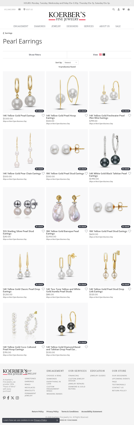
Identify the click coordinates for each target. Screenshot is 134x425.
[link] (9, 9)
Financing (73, 376)
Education (97, 370)
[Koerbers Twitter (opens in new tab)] (12, 398)
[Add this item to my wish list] (42, 115)
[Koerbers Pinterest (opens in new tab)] (4, 398)
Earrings (8, 33)
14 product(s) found (66, 67)
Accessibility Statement (91, 411)
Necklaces (30, 387)
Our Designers (119, 376)
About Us (104, 26)
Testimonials (119, 385)
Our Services (77, 370)
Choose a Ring (54, 376)
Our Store (119, 370)
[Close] (130, 3)
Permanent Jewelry (30, 394)
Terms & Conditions (70, 411)
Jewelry (56, 26)
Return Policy (119, 391)
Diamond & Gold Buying (76, 388)
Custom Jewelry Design (76, 380)
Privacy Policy (52, 411)
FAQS (114, 382)
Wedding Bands (55, 394)
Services (89, 26)
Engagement (21, 26)
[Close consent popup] (57, 420)
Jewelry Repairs (76, 384)
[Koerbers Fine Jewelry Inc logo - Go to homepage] (67, 17)
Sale (118, 26)
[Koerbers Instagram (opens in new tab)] (17, 398)
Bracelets (30, 390)
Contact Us (118, 387)
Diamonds (39, 26)
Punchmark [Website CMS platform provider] (72, 420)
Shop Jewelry (30, 372)
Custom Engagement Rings (53, 389)
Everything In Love (54, 383)
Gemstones (30, 379)
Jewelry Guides (98, 376)
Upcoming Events (121, 379)
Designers (72, 26)
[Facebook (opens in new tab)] (8, 398)
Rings (27, 384)
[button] (114, 9)
